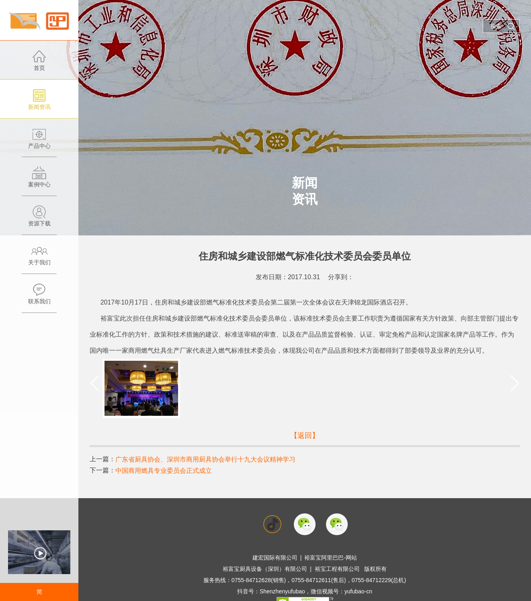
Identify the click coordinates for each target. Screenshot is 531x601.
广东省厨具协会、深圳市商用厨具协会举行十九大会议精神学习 (205, 459)
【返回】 (304, 435)
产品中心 (39, 142)
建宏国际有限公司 (274, 557)
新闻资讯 (39, 103)
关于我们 (39, 259)
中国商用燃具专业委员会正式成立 (163, 470)
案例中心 (39, 181)
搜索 (502, 26)
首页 (39, 64)
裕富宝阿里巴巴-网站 (330, 557)
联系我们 (39, 298)
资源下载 (39, 220)
